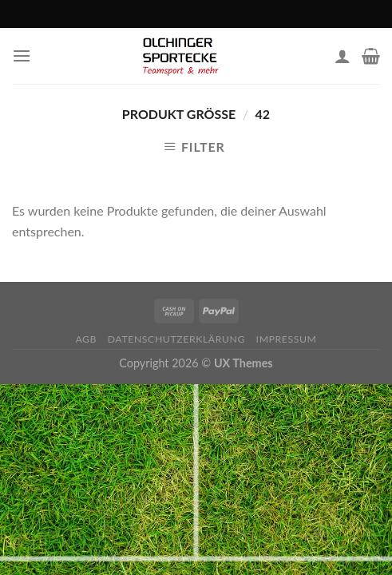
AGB (86, 339)
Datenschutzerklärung (176, 339)
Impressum (286, 339)
